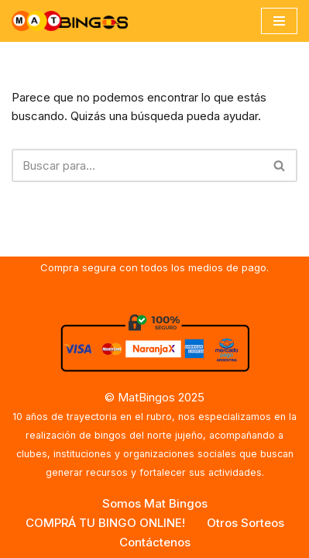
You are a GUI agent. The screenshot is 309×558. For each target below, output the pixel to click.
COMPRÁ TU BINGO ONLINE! (105, 522)
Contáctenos (155, 542)
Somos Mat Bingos (155, 503)
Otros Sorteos (245, 522)
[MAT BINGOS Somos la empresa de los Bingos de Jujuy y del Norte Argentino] (70, 21)
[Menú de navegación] (279, 21)
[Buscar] (137, 165)
